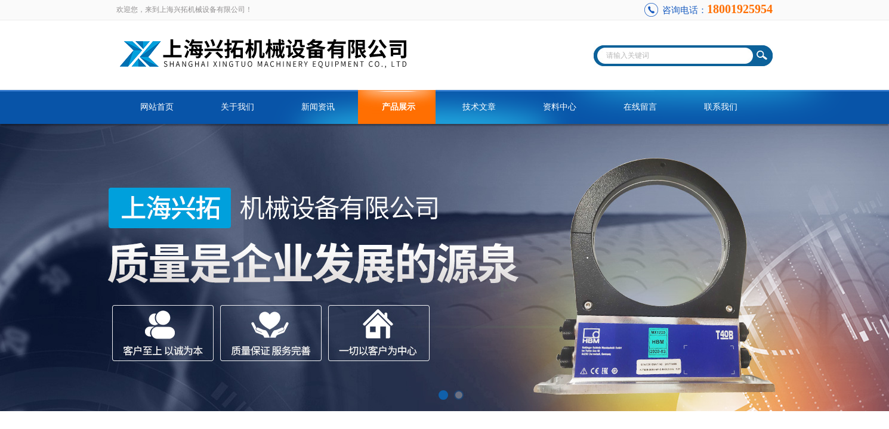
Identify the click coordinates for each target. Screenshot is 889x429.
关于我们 (237, 106)
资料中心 (559, 106)
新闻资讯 (318, 106)
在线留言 (640, 106)
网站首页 (157, 106)
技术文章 (479, 106)
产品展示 (398, 106)
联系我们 (720, 106)
